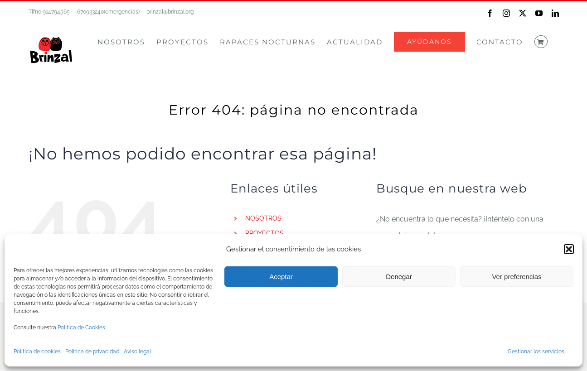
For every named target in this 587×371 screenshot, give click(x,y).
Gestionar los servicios (536, 351)
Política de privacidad (92, 351)
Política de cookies (37, 351)
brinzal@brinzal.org (170, 12)
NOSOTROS (263, 218)
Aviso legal (137, 351)
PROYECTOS (264, 233)
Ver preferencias (516, 276)
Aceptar (281, 276)
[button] (568, 249)
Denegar (399, 276)
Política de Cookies (81, 327)
